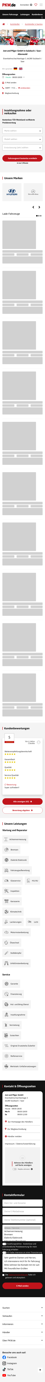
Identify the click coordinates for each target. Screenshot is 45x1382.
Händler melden (13, 1136)
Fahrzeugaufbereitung (22, 1241)
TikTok (10, 1369)
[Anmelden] (26, 5)
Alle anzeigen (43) (21, 801)
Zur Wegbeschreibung (15, 1129)
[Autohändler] (15, 24)
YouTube (11, 1375)
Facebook (12, 1357)
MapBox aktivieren (24, 1169)
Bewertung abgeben (21, 810)
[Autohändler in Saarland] (34, 24)
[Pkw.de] (3, 24)
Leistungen (25, 14)
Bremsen (22, 1234)
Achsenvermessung (22, 1231)
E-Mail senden (10, 83)
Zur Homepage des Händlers (19, 1121)
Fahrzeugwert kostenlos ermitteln (22, 158)
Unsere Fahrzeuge (10, 14)
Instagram (12, 1363)
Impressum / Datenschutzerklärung (20, 1144)
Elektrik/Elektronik (22, 1237)
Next (39, 207)
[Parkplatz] (35, 4)
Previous (33, 207)
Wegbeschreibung (12, 93)
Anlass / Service (22, 1228)
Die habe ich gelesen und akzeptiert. (20, 1276)
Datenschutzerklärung (18, 1275)
